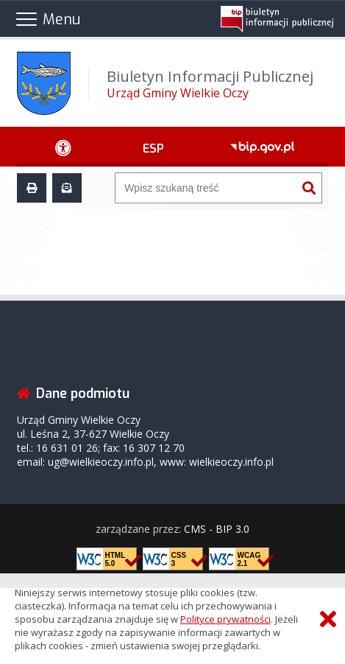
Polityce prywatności (225, 619)
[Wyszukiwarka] (205, 188)
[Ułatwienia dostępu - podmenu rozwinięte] (63, 147)
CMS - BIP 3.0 (216, 529)
